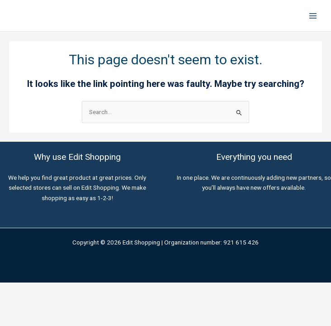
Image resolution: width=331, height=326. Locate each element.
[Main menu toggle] (313, 15)
